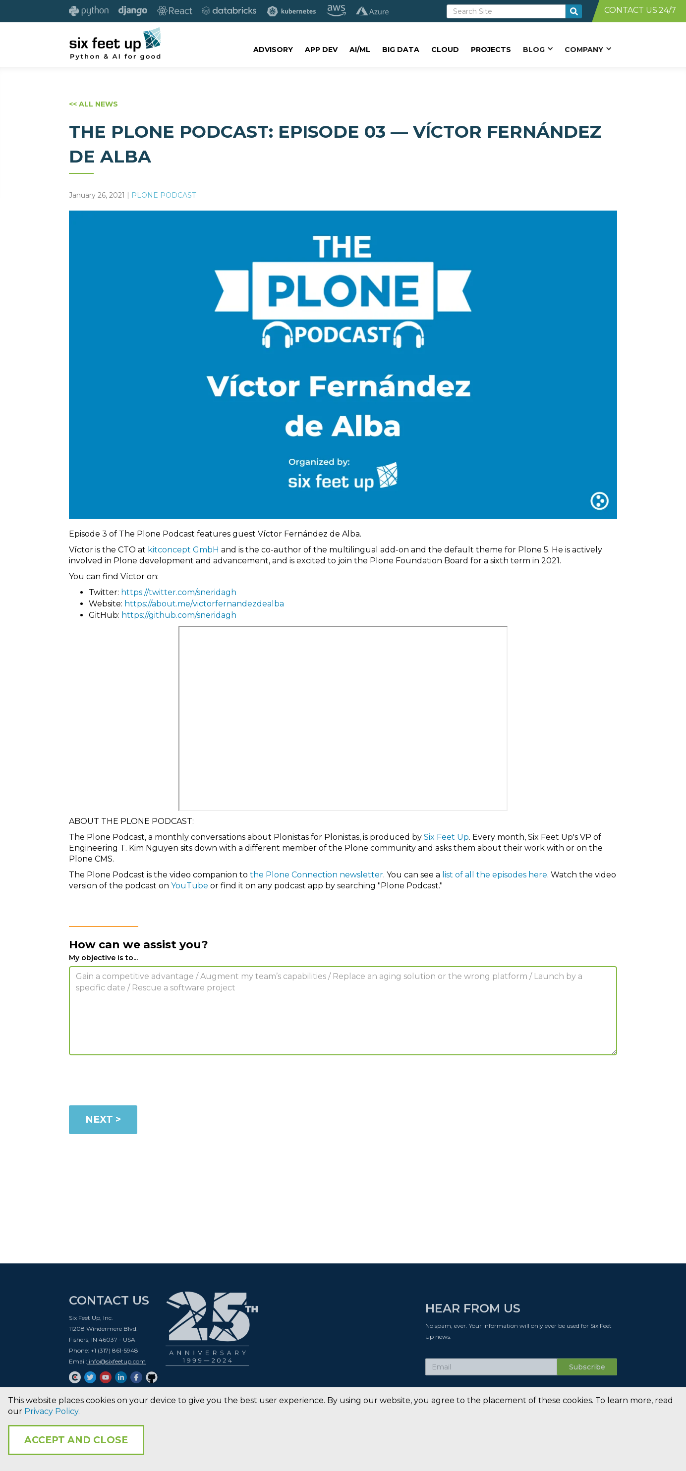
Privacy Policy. (52, 1411)
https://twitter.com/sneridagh (178, 592)
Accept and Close (76, 1440)
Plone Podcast (163, 195)
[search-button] (574, 11)
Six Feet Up (446, 837)
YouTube (190, 885)
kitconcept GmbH (183, 549)
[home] (114, 43)
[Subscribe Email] (491, 1370)
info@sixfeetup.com (116, 1365)
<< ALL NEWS (93, 104)
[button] (538, 49)
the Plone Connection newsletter (316, 874)
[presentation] (144, 1082)
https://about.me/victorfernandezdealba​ (204, 603)
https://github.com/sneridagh (178, 615)
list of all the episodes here (494, 874)
